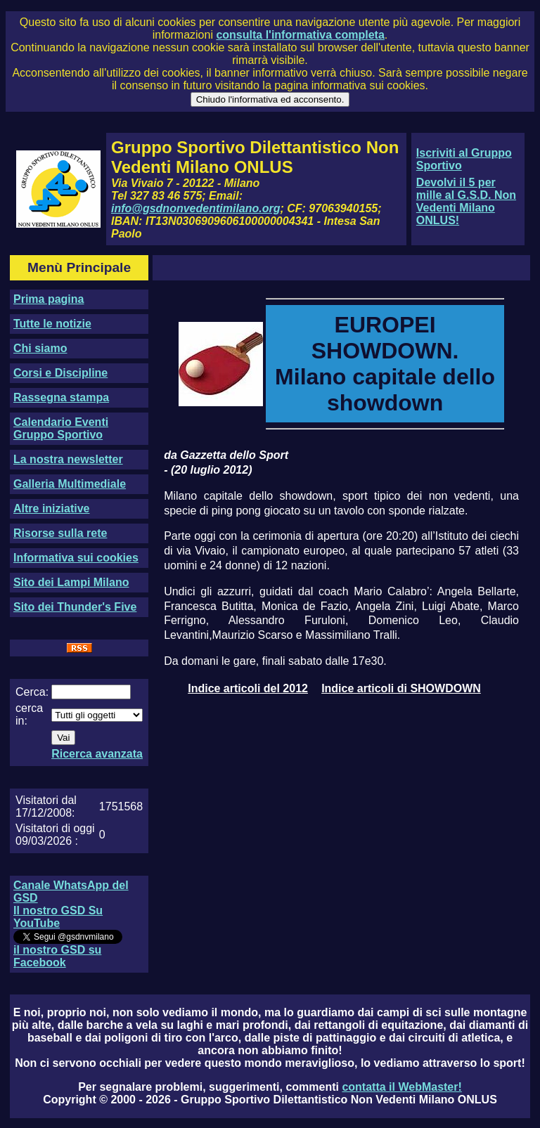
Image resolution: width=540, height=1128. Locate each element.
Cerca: (32, 692)
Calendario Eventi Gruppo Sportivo (60, 428)
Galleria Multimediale (69, 484)
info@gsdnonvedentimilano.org (195, 208)
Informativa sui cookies (76, 558)
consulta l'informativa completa (300, 35)
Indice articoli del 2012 (248, 688)
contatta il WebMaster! (401, 1087)
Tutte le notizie (52, 324)
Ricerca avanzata (97, 754)
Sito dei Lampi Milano (71, 582)
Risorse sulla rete (60, 533)
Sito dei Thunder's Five (74, 607)
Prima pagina (48, 299)
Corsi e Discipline (60, 373)
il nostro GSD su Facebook (57, 956)
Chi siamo (40, 348)
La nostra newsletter (68, 459)
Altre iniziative (51, 508)
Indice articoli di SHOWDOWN (401, 688)
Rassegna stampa (61, 397)
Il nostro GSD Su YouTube (58, 917)
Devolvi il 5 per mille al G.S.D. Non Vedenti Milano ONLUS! (466, 201)
